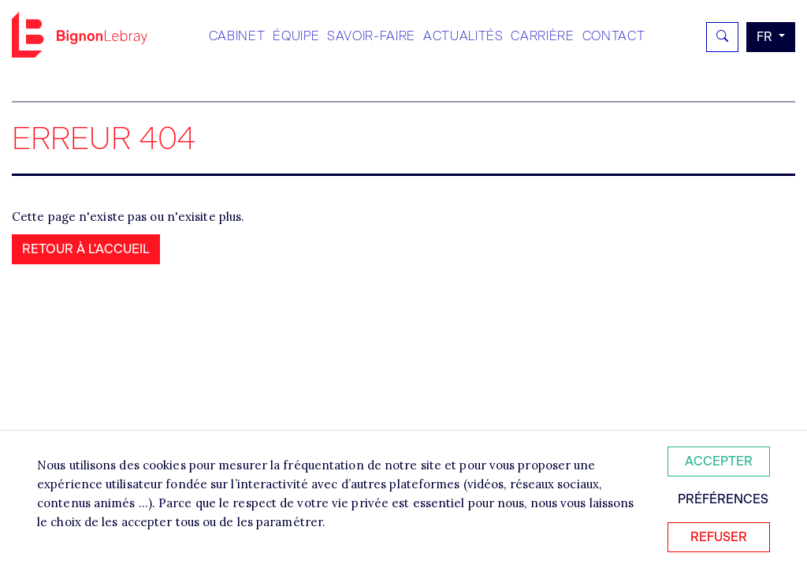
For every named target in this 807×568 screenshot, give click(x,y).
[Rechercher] (722, 37)
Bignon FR (79, 35)
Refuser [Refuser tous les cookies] (718, 536)
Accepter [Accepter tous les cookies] (719, 461)
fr (766, 36)
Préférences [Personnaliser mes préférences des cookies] (723, 498)
